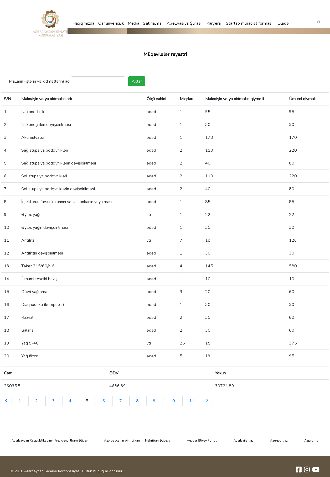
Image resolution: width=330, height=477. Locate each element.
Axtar (137, 81)
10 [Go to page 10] (173, 401)
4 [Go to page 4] (71, 401)
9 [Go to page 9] (155, 401)
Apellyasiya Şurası (184, 23)
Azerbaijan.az (244, 440)
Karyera (214, 23)
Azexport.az (279, 440)
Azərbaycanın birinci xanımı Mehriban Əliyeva (137, 440)
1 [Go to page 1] (20, 401)
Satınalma (152, 23)
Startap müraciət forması (249, 23)
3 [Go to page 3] (54, 401)
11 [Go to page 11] (192, 401)
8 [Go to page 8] (138, 401)
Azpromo (311, 440)
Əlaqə (283, 23)
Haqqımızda (84, 23)
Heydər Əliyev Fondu (202, 440)
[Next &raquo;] (207, 401)
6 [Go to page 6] (104, 401)
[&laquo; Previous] (6, 401)
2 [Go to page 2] (37, 401)
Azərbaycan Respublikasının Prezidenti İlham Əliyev (49, 440)
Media (134, 23)
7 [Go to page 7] (121, 401)
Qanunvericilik (111, 23)
